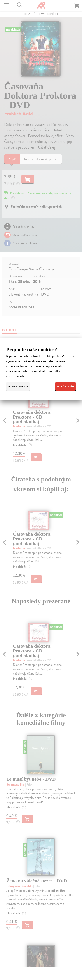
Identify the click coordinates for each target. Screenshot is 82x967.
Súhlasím (65, 387)
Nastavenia (18, 387)
